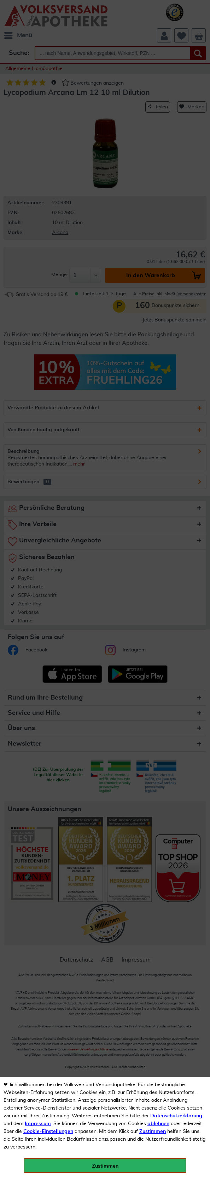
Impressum (38, 1123)
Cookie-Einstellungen (48, 1131)
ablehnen (158, 1123)
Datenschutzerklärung (176, 1115)
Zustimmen (152, 1131)
